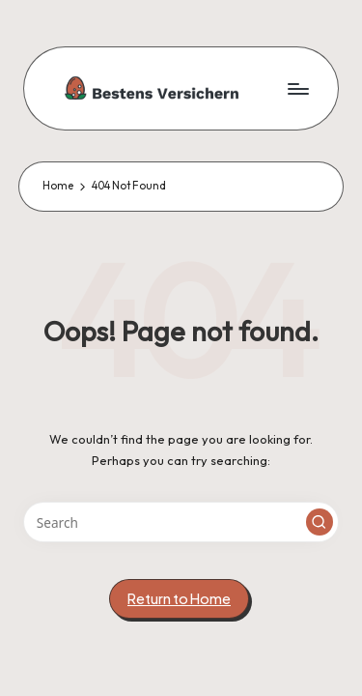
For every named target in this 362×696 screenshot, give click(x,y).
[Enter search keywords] (181, 522)
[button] (319, 522)
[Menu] (297, 88)
